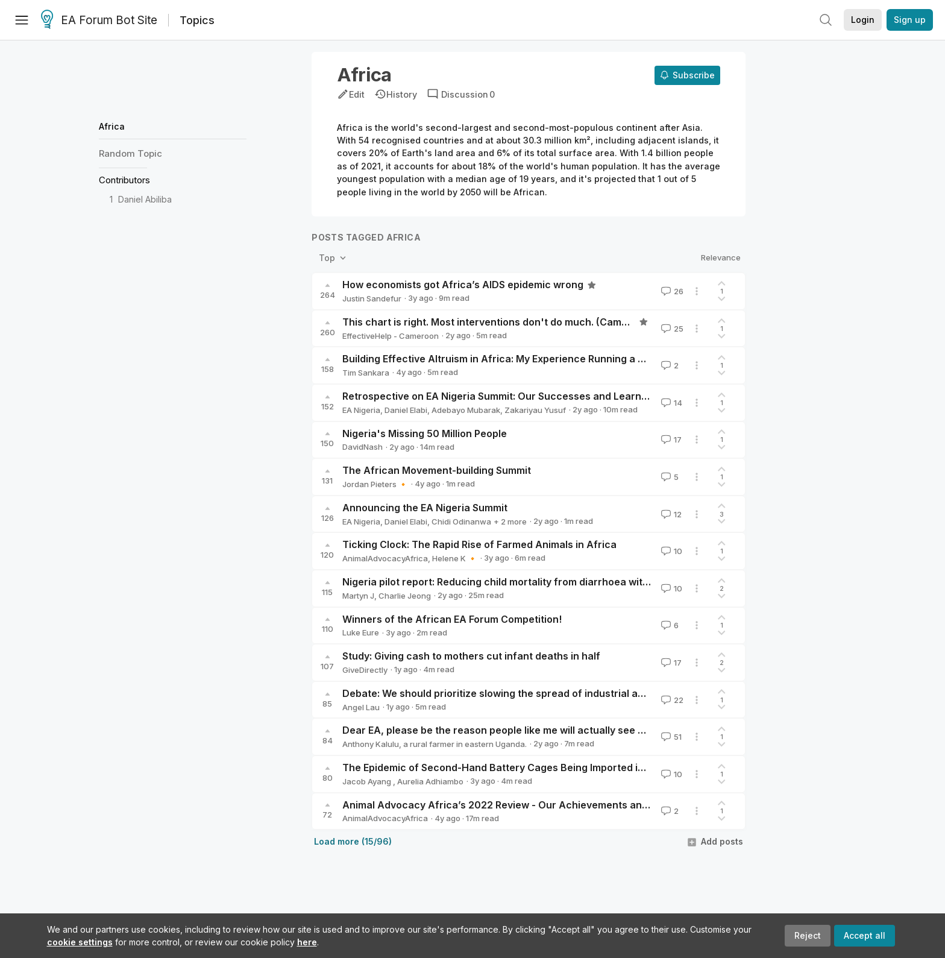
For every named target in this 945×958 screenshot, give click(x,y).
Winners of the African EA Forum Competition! (452, 619)
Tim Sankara (365, 372)
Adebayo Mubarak (466, 410)
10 (670, 551)
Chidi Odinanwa (461, 521)
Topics (197, 20)
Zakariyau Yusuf (535, 410)
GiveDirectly (365, 670)
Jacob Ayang (367, 781)
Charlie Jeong (404, 595)
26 (671, 291)
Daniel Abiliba (145, 199)
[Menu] (21, 19)
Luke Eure (360, 632)
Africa (112, 126)
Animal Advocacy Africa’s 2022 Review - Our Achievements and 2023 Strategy (530, 805)
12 (670, 514)
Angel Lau (361, 707)
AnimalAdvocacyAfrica (385, 558)
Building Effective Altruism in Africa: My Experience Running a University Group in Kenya (551, 359)
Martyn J (358, 595)
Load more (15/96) (353, 841)
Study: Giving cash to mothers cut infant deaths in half (471, 656)
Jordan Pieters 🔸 (375, 484)
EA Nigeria (361, 410)
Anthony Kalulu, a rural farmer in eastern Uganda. (434, 744)
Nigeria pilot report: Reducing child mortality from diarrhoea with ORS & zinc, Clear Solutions (561, 582)
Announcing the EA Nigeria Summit (424, 508)
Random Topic (130, 153)
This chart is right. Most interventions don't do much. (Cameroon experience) (526, 322)
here (307, 942)
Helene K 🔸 (454, 558)
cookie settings (80, 942)
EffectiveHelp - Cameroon (390, 336)
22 (671, 700)
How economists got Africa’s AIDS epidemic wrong (462, 285)
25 (671, 328)
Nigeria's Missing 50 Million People (424, 433)
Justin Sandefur (371, 298)
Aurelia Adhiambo (430, 781)
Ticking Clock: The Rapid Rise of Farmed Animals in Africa (479, 544)
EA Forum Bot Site (99, 20)
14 (670, 402)
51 (670, 736)
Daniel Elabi (406, 410)
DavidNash (362, 447)
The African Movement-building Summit (436, 470)
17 (670, 439)
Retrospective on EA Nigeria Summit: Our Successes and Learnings (501, 396)
